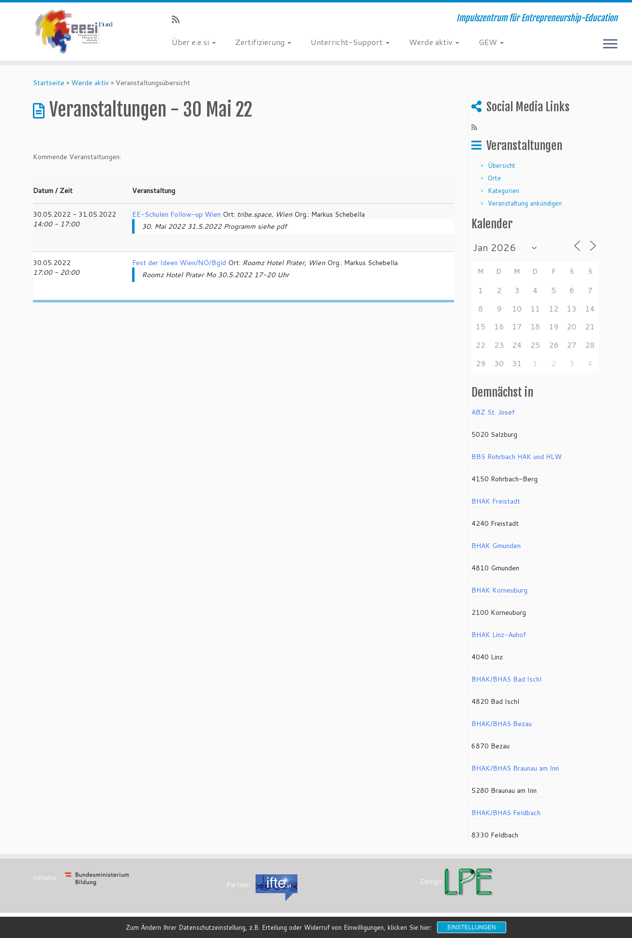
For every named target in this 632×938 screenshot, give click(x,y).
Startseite (48, 83)
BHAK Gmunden (496, 546)
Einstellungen (471, 927)
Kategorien (503, 190)
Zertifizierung (263, 41)
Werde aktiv (434, 41)
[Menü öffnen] (610, 44)
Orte (494, 178)
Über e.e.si (194, 41)
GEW (491, 41)
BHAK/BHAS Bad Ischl (506, 679)
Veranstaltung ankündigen (525, 203)
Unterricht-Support (350, 41)
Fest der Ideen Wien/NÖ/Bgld (179, 263)
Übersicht (501, 165)
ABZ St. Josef (493, 412)
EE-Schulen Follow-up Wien (176, 214)
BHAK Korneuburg (499, 590)
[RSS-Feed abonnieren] (179, 19)
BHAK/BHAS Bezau (501, 724)
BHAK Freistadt (495, 501)
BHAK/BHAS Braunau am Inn (515, 768)
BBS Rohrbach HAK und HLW (516, 457)
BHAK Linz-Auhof (498, 635)
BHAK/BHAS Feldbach (506, 813)
